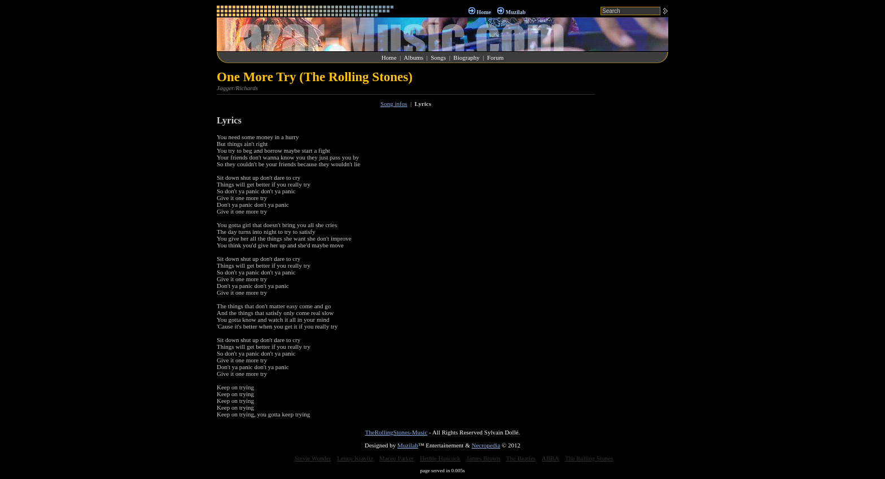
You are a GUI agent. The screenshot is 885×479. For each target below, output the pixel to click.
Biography (466, 57)
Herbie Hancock (440, 458)
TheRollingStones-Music (396, 432)
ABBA (550, 458)
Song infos (393, 103)
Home (483, 12)
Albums (413, 57)
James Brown (484, 458)
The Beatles (521, 458)
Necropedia (485, 445)
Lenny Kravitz (355, 458)
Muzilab (516, 12)
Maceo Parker (396, 458)
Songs (438, 57)
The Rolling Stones (589, 458)
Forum (495, 57)
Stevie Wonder (313, 458)
